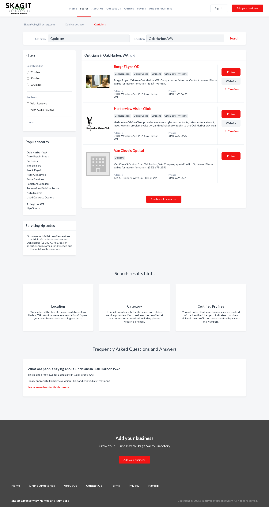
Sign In (219, 8)
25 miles (35, 72)
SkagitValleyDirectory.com (39, 24)
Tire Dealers (34, 165)
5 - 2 (232, 89)
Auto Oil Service (36, 174)
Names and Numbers (54, 500)
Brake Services (35, 179)
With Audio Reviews (42, 109)
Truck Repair (34, 170)
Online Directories (42, 485)
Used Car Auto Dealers (40, 197)
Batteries (32, 161)
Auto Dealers (34, 192)
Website (231, 81)
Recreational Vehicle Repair (43, 188)
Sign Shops (33, 208)
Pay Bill (141, 8)
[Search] (233, 38)
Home (73, 8)
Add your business (160, 8)
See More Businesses (164, 199)
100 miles (36, 84)
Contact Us (113, 8)
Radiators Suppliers (38, 183)
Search (84, 8)
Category (40, 38)
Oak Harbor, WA (74, 24)
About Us (97, 8)
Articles (129, 8)
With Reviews (38, 103)
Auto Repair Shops (38, 156)
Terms (115, 485)
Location (139, 38)
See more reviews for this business (48, 387)
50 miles (35, 78)
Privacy (134, 485)
